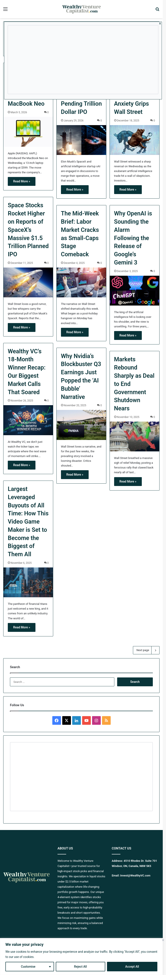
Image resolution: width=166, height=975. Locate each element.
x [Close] (160, 23)
